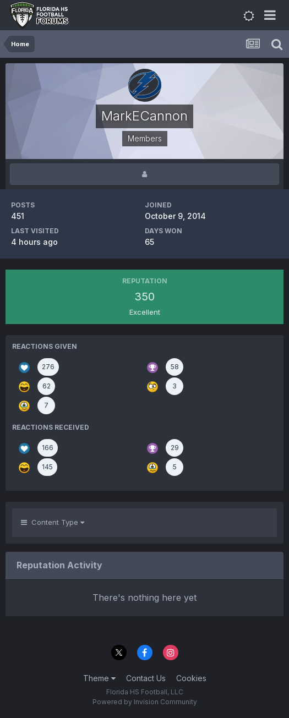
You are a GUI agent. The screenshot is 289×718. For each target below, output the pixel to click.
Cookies (191, 678)
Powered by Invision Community (144, 702)
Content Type (52, 522)
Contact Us (146, 678)
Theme (99, 678)
